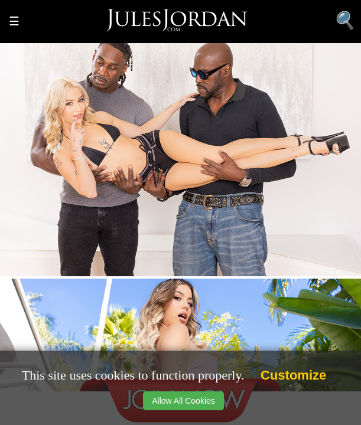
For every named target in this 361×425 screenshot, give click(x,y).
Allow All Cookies (183, 401)
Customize (293, 375)
